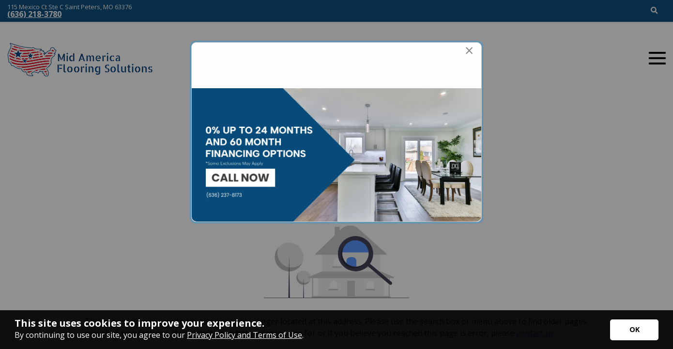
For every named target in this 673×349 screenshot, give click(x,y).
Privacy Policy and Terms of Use (244, 335)
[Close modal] (469, 50)
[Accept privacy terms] (634, 329)
